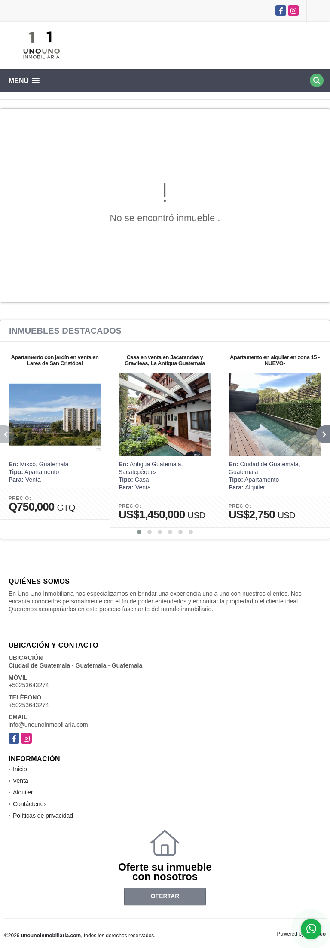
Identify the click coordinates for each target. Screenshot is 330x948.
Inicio (20, 769)
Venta (20, 780)
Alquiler (23, 792)
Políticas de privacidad (43, 815)
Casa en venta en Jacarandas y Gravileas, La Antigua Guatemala (165, 360)
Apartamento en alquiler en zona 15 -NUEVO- (275, 360)
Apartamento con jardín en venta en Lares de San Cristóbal (54, 360)
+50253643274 (29, 685)
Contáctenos (30, 803)
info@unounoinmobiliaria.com (48, 724)
